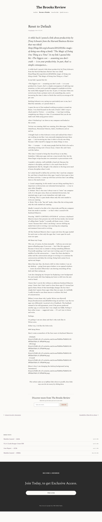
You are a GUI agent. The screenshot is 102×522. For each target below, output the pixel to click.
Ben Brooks (31, 30)
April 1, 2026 (95, 448)
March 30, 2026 (95, 453)
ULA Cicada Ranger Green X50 (14, 444)
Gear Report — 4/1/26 (10, 448)
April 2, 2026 (95, 443)
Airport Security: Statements (13, 415)
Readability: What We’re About (88, 415)
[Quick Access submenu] (68, 12)
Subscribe (63, 405)
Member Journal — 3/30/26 (12, 453)
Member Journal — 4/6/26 (12, 439)
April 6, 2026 (95, 439)
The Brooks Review (51, 7)
